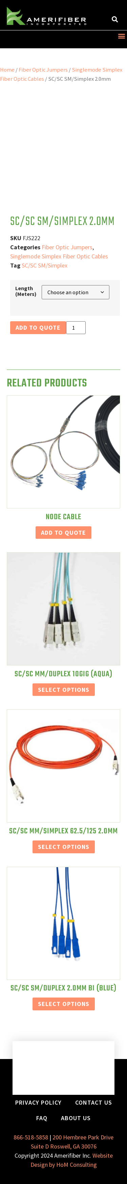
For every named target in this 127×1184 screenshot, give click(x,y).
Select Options (63, 690)
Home (7, 69)
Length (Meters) (26, 290)
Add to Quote (38, 327)
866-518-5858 (31, 1137)
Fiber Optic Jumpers (43, 69)
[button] (114, 19)
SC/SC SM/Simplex (44, 265)
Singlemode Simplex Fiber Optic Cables (59, 256)
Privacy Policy (38, 1102)
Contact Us (93, 1102)
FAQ (41, 1118)
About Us (76, 1118)
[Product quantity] (76, 327)
